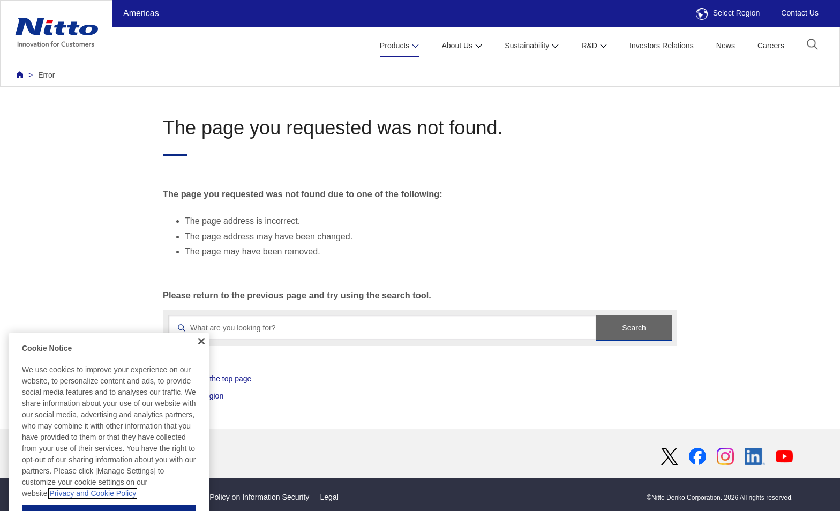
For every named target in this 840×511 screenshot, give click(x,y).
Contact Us (800, 13)
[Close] (201, 372)
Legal (329, 497)
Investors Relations (661, 45)
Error (46, 75)
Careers (771, 45)
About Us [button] (456, 45)
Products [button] (395, 45)
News (725, 45)
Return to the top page (214, 378)
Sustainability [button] (527, 45)
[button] (812, 44)
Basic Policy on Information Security (249, 497)
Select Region (728, 13)
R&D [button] (589, 45)
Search (634, 328)
